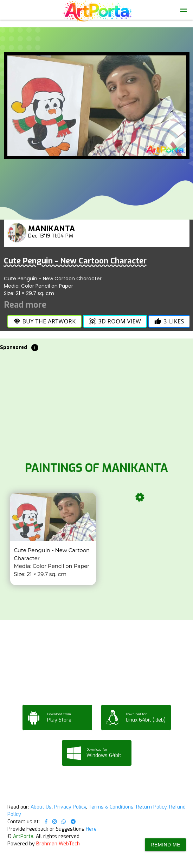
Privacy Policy (70, 807)
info (35, 347)
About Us (41, 807)
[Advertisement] (96, 404)
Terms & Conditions (111, 807)
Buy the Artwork (44, 321)
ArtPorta (23, 836)
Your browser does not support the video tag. (96, 48)
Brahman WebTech (58, 843)
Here (91, 829)
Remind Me (165, 844)
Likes (169, 321)
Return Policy (151, 807)
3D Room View (115, 321)
